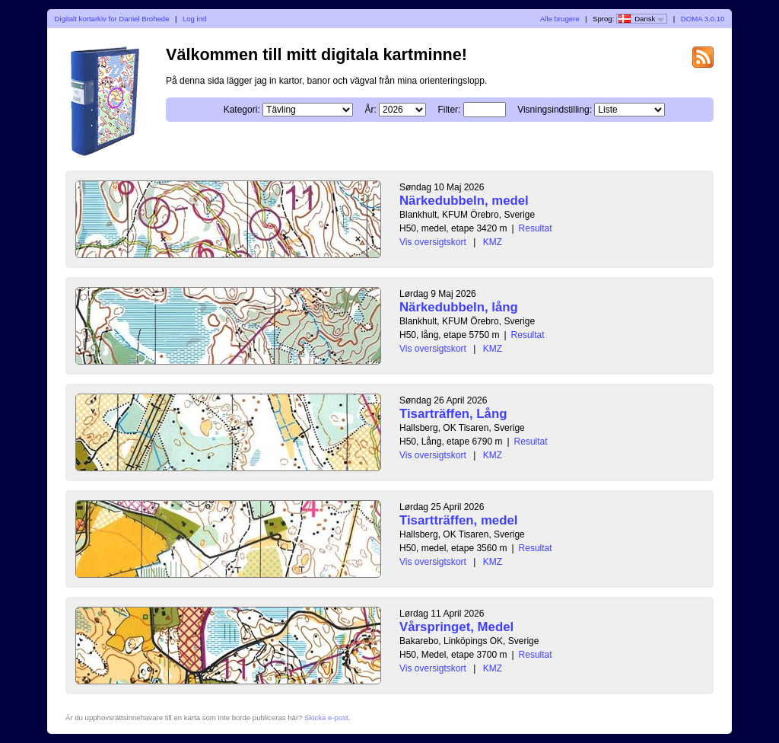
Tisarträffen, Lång (453, 414)
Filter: (448, 109)
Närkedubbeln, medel (464, 200)
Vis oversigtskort (432, 242)
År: (370, 109)
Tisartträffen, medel (458, 520)
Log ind (194, 18)
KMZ (492, 242)
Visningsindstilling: (554, 109)
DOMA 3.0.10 (703, 18)
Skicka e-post (326, 717)
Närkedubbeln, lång (458, 307)
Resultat (535, 228)
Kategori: (242, 109)
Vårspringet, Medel (456, 627)
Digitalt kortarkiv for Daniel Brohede (112, 18)
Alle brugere (560, 18)
